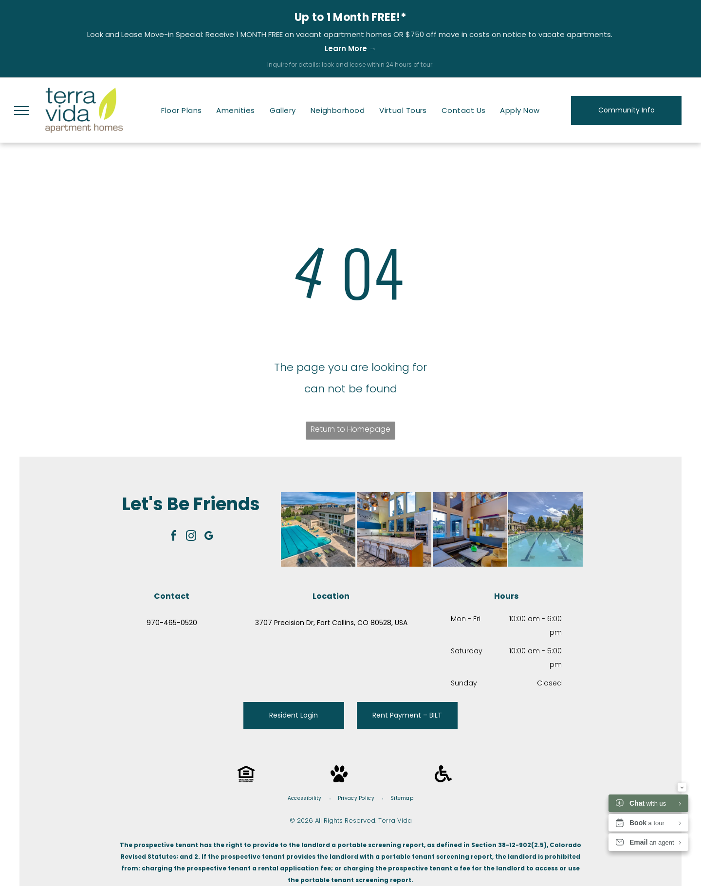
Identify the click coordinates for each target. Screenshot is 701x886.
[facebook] (174, 537)
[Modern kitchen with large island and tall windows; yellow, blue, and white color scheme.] (394, 529)
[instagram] (191, 537)
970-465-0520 (172, 623)
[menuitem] (181, 110)
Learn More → (350, 48)
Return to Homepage (350, 429)
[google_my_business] (209, 537)
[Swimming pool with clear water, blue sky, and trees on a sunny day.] (545, 529)
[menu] (21, 110)
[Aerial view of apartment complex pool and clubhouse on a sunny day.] (318, 529)
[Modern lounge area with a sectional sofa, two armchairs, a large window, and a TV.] (470, 529)
